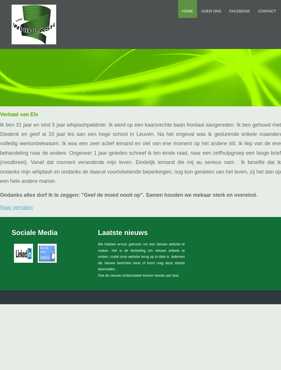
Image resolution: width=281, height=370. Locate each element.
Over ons (211, 11)
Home (187, 11)
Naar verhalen (16, 207)
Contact (267, 11)
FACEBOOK (239, 11)
